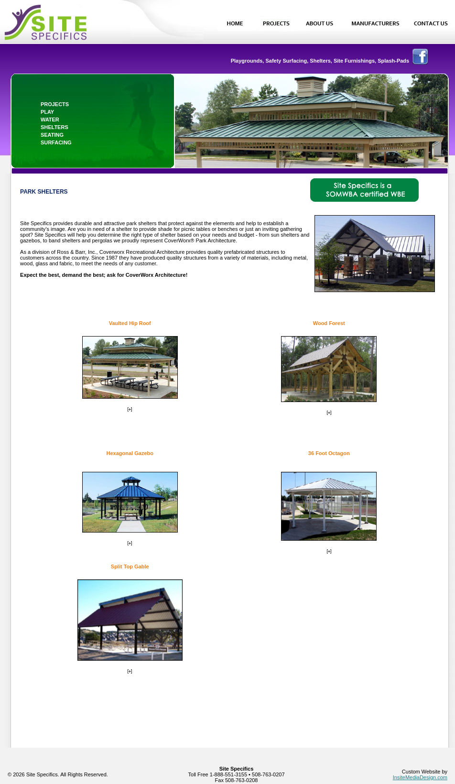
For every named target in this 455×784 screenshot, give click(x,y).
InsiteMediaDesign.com (420, 777)
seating (52, 135)
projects (55, 104)
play (47, 112)
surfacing (56, 142)
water (50, 119)
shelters (54, 127)
